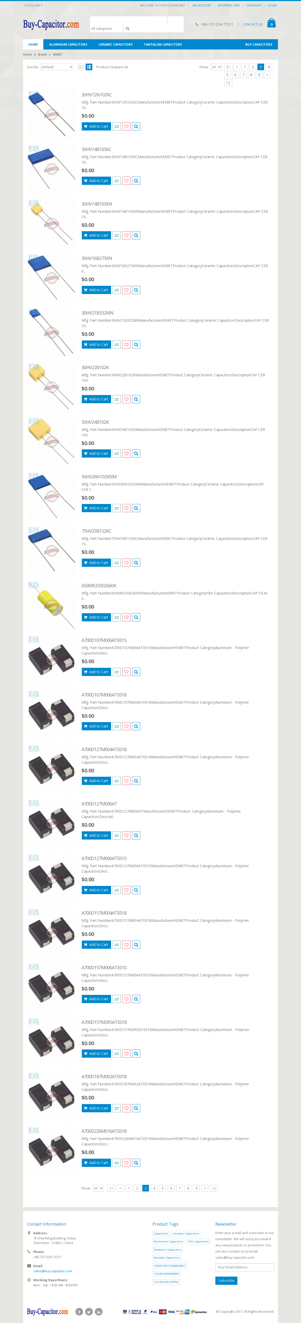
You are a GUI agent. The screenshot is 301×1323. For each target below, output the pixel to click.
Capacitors (161, 1233)
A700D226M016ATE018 (104, 1131)
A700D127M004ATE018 (104, 749)
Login (272, 5)
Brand (42, 54)
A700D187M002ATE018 (104, 1076)
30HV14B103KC (96, 149)
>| (228, 82)
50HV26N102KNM (99, 476)
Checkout (254, 5)
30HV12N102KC (97, 95)
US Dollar (33, 5)
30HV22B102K (95, 367)
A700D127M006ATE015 (104, 858)
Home (27, 54)
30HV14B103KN (97, 204)
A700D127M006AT (99, 804)
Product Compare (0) (112, 67)
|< (228, 66)
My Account (202, 5)
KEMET (58, 54)
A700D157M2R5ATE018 (104, 1022)
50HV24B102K (95, 422)
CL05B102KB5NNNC (167, 1274)
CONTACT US (253, 24)
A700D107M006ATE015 (104, 640)
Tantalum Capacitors (167, 1249)
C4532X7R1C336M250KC (169, 1266)
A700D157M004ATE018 (104, 913)
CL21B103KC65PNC (166, 1282)
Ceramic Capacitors (186, 1233)
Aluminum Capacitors (168, 1241)
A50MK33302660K (99, 585)
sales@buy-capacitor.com (52, 1271)
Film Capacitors (198, 1241)
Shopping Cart (229, 5)
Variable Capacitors (167, 1257)
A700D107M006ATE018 (104, 695)
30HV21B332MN (97, 313)
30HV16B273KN (97, 258)
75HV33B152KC (96, 531)
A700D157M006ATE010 (104, 967)
